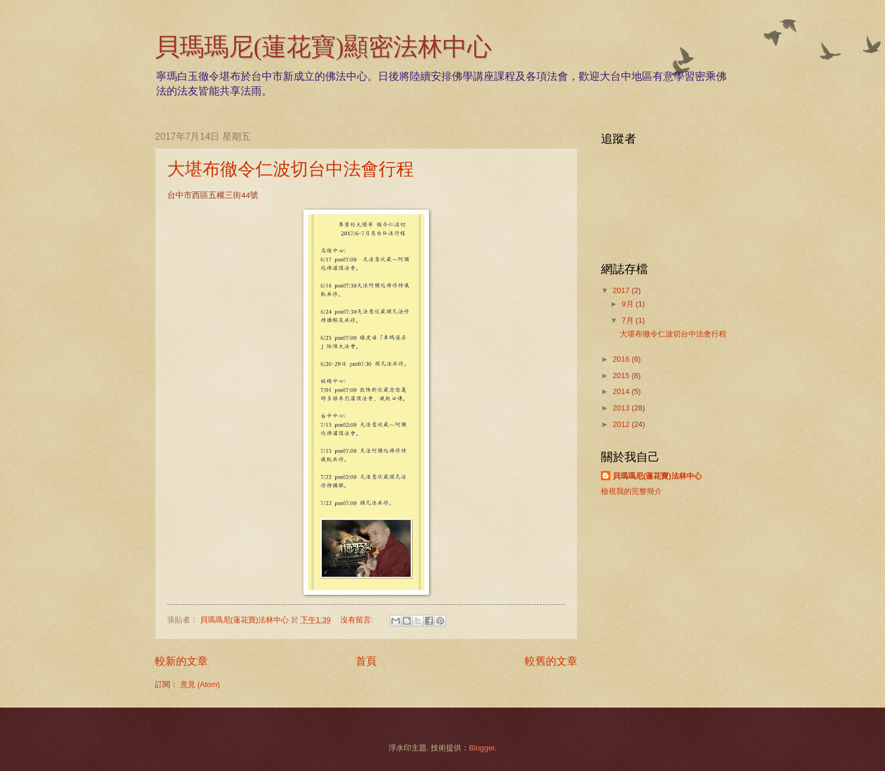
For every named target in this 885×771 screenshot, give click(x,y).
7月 (628, 320)
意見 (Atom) (200, 684)
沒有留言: (357, 619)
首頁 (366, 661)
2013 (622, 407)
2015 (622, 375)
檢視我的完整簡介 (631, 491)
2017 (622, 290)
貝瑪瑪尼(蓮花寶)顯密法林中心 (323, 46)
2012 (622, 424)
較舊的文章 (551, 661)
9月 (628, 303)
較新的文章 (181, 661)
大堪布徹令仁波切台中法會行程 (290, 169)
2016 (622, 359)
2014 (622, 391)
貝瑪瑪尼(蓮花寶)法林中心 (657, 476)
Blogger (482, 747)
